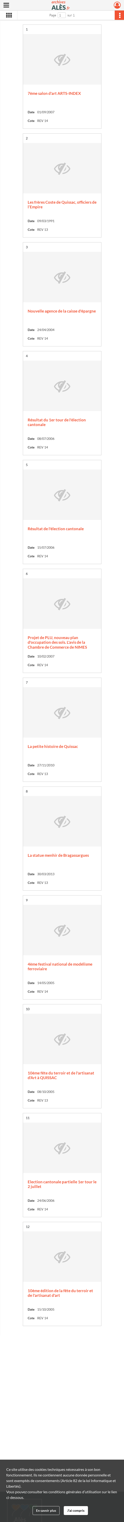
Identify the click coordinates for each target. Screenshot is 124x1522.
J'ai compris (75, 1510)
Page (52, 15)
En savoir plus (46, 1510)
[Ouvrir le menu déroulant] (6, 5)
